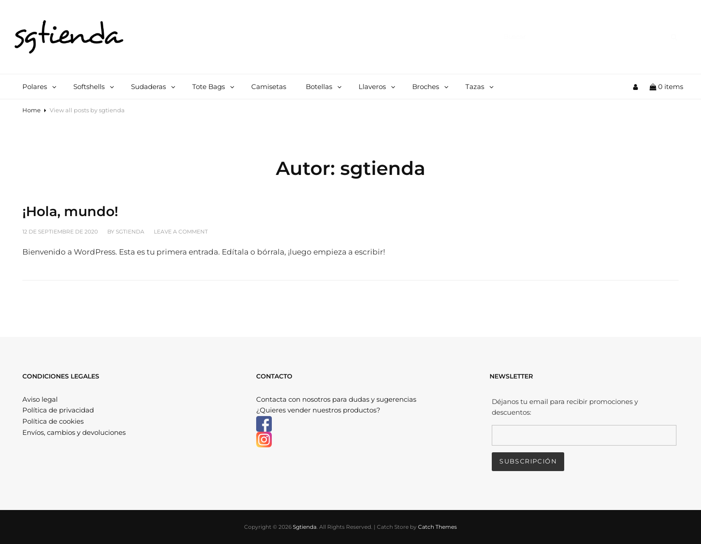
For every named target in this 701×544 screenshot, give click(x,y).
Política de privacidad (58, 410)
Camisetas (268, 86)
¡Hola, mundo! (70, 211)
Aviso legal (40, 399)
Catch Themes (437, 526)
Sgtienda (305, 526)
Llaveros (378, 86)
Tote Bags (214, 86)
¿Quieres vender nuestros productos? (318, 410)
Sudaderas (154, 86)
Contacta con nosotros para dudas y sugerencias (336, 399)
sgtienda (130, 231)
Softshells (94, 86)
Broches (431, 86)
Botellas (324, 86)
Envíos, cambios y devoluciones (74, 432)
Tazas (480, 86)
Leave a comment (181, 231)
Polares (40, 86)
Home (31, 110)
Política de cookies (53, 421)
